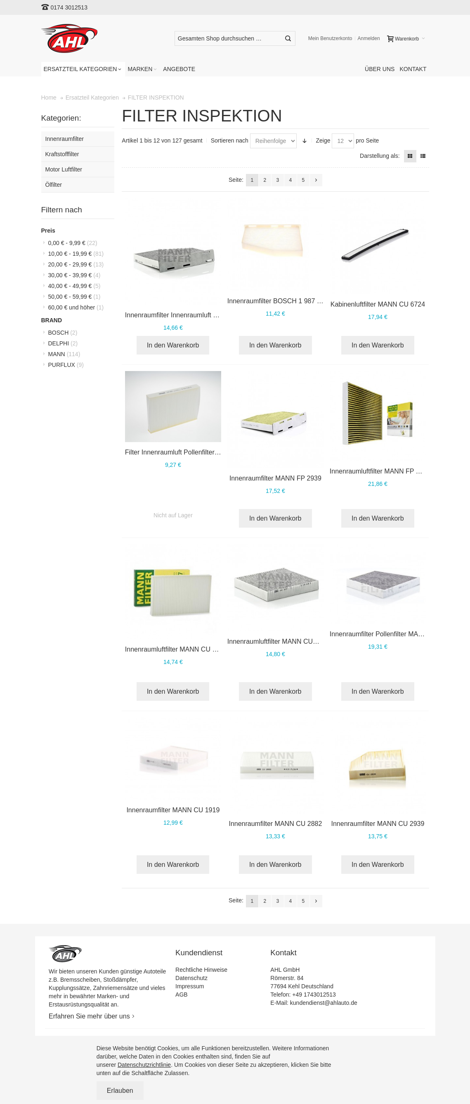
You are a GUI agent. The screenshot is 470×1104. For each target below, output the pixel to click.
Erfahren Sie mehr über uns (89, 1016)
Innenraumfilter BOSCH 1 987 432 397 (284, 301)
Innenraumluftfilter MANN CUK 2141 (280, 641)
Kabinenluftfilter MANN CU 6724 (378, 304)
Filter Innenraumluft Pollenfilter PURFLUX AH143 (197, 452)
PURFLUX (66, 365)
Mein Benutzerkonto (330, 38)
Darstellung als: (380, 155)
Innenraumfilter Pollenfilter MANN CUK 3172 (395, 634)
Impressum (189, 986)
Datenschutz (191, 978)
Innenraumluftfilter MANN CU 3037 (176, 649)
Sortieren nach (229, 140)
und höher (76, 307)
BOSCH (63, 332)
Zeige (323, 140)
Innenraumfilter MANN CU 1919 (173, 810)
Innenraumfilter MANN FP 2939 (275, 478)
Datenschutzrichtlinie (144, 1064)
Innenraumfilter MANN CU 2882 (275, 823)
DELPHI (63, 343)
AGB (181, 994)
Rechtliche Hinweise (201, 969)
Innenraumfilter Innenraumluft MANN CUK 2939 (195, 315)
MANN (64, 354)
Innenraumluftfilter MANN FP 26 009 (383, 471)
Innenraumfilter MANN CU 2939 (377, 823)
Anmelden (369, 38)
